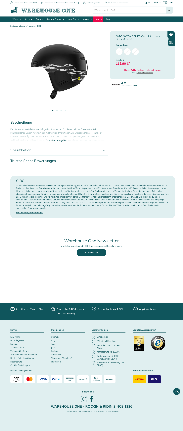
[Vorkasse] (109, 379)
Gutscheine (56, 354)
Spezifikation (20, 150)
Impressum (56, 361)
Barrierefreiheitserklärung (22, 358)
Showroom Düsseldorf (61, 358)
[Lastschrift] (83, 379)
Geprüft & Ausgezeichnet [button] (144, 330)
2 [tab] (57, 110)
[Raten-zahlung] (96, 379)
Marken (87, 19)
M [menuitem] (127, 51)
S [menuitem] (119, 51)
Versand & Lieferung (19, 351)
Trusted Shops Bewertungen (33, 161)
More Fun (73, 19)
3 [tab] (61, 110)
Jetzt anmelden (91, 252)
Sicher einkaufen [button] (100, 330)
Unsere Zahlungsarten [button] (20, 371)
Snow (40, 19)
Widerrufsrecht (17, 347)
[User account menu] (147, 2)
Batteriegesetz (17, 340)
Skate (28, 19)
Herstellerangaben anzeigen (29, 212)
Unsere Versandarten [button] (143, 371)
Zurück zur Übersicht (18, 26)
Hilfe (157, 2)
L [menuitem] (135, 51)
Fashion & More (55, 19)
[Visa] (43, 379)
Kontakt (14, 344)
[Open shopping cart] (171, 2)
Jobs (53, 347)
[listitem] (108, 337)
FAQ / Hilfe (15, 337)
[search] (129, 10)
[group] (27, 309)
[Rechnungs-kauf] (69, 379)
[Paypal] (56, 379)
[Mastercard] (29, 379)
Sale (98, 19)
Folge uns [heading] (88, 391)
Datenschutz (16, 361)
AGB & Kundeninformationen (23, 354)
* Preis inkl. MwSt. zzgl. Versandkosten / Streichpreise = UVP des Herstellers (91, 411)
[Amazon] (16, 379)
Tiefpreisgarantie (93, 3)
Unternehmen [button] (57, 330)
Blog (108, 19)
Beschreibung (21, 122)
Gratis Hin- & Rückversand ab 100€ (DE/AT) (62, 3)
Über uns (55, 337)
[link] (83, 402)
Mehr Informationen (145, 73)
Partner (54, 351)
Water (17, 19)
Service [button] (13, 330)
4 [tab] (65, 110)
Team (53, 344)
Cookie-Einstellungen (20, 365)
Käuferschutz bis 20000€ (117, 3)
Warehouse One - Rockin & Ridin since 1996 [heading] (91, 406)
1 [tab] (52, 110)
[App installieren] (145, 309)
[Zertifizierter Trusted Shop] (141, 345)
